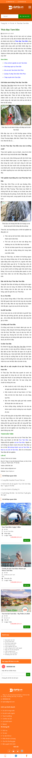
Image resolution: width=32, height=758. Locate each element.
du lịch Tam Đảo (20, 442)
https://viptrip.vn (10, 471)
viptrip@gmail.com (9, 702)
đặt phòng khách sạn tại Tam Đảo (18, 447)
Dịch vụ (4, 730)
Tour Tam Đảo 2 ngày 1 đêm (11, 527)
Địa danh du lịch (10, 640)
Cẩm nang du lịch (10, 651)
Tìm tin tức (24, 16)
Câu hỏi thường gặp (8, 741)
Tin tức (4, 733)
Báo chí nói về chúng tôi (12, 649)
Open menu (30, 7)
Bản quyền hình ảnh (8, 744)
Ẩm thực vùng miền (10, 643)
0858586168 (10, 1)
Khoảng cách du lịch (11, 654)
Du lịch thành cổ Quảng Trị (10, 489)
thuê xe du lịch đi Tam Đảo (9, 449)
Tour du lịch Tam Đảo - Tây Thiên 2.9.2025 (16, 614)
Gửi (28, 674)
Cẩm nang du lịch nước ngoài (13, 648)
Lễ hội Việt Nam (9, 641)
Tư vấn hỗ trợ (6, 736)
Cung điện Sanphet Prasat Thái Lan (13, 480)
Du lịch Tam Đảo (8, 531)
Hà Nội (6, 529)
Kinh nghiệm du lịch (11, 646)
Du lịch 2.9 (7, 618)
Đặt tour (26, 540)
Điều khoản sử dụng (8, 738)
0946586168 (22, 1)
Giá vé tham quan (10, 645)
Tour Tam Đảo (23, 440)
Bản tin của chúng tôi (11, 653)
